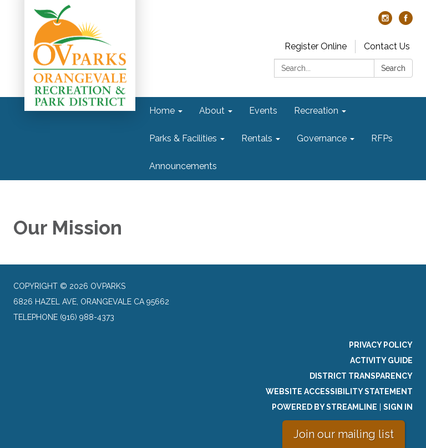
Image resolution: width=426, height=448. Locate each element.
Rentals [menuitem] (256, 138)
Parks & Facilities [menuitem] (183, 138)
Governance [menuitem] (322, 138)
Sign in (398, 407)
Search (393, 68)
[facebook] (406, 22)
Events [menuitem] (263, 110)
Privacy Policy (381, 344)
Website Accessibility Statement (339, 391)
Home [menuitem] (162, 110)
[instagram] (385, 22)
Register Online (316, 46)
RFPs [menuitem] (382, 138)
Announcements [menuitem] (183, 166)
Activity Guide (381, 360)
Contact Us (387, 46)
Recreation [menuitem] (316, 110)
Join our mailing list (343, 434)
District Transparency (361, 375)
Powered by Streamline (324, 407)
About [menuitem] (212, 110)
